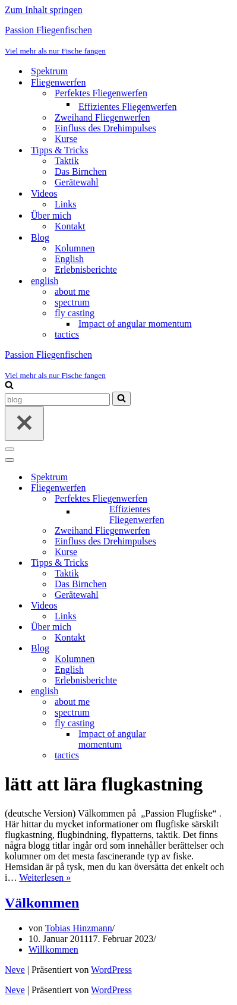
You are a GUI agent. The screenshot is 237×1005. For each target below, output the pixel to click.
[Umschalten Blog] (212, 649)
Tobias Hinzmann (78, 928)
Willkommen (53, 949)
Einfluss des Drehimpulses (105, 128)
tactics (67, 334)
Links (65, 204)
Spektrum (49, 71)
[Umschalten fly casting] (212, 724)
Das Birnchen (81, 171)
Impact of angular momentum (135, 324)
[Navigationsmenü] (9, 449)
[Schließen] (24, 423)
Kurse (66, 139)
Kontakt (70, 226)
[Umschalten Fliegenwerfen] (212, 488)
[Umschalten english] (212, 691)
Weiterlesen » (45, 877)
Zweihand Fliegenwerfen (102, 117)
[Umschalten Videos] (212, 606)
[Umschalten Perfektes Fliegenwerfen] (212, 499)
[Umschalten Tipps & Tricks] (212, 563)
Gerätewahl (77, 182)
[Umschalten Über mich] (212, 627)
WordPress (111, 970)
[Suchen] (9, 386)
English (69, 259)
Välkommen (42, 903)
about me (72, 291)
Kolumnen (75, 248)
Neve (15, 970)
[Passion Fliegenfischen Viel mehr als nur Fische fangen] (118, 40)
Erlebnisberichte (86, 269)
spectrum (72, 302)
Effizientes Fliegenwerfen (127, 107)
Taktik (67, 161)
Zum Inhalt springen (44, 10)
